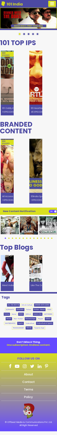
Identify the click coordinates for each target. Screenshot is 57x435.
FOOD (49, 309)
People (40, 319)
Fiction (28, 309)
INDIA (21, 314)
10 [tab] (37, 238)
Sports (20, 323)
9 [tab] (33, 238)
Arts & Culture (27, 305)
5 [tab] (37, 34)
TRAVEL (29, 328)
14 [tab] (51, 238)
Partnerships (30, 319)
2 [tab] (24, 34)
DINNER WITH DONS (42, 305)
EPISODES (20, 309)
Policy (28, 397)
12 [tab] (44, 238)
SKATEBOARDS (10, 323)
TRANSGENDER (18, 328)
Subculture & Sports (44, 323)
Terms (28, 389)
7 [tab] (26, 238)
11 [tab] (41, 238)
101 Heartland (38, 108)
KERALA (28, 314)
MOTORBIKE (48, 314)
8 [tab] (30, 238)
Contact (28, 382)
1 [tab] (19, 34)
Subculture (30, 323)
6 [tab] (23, 238)
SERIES (48, 319)
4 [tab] (33, 34)
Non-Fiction (18, 319)
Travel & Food (39, 328)
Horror (14, 314)
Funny (6, 314)
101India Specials (39, 196)
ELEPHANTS (10, 309)
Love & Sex (38, 314)
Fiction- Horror (39, 309)
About (28, 374)
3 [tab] (28, 34)
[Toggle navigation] (52, 4)
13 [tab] (48, 238)
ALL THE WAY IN (13, 305)
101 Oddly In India (11, 108)
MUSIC (8, 319)
